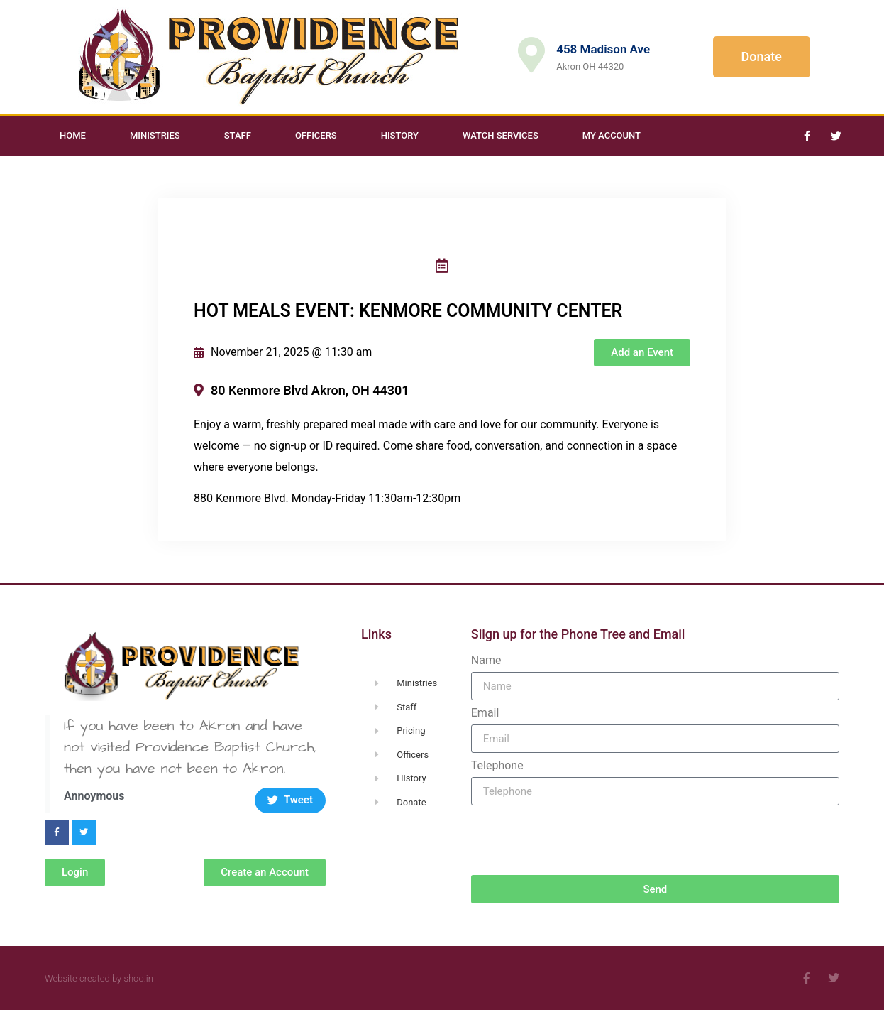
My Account (611, 135)
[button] (642, 352)
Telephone (497, 765)
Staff (237, 135)
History (400, 135)
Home (73, 135)
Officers (316, 135)
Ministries (155, 135)
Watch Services (500, 135)
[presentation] (579, 840)
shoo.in (138, 978)
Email (485, 713)
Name (486, 660)
